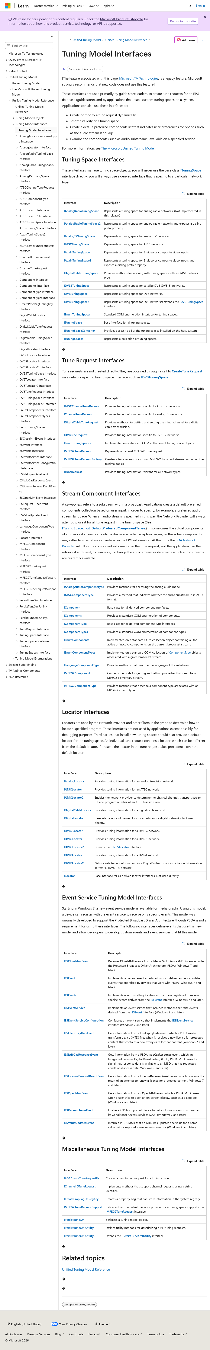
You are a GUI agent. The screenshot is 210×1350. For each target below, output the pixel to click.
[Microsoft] (8, 6)
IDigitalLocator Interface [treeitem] (34, 349)
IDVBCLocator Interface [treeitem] (34, 355)
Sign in (200, 5)
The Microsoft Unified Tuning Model (128, 148)
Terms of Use (155, 1334)
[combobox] (29, 45)
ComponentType (180, 652)
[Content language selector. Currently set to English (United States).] (24, 1324)
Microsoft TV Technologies (138, 78)
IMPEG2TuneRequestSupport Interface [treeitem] (37, 591)
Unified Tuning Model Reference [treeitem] (29, 109)
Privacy (93, 1334)
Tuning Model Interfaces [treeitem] (35, 130)
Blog (58, 1334)
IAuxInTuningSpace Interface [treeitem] (37, 228)
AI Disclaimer (13, 1334)
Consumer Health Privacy (122, 1334)
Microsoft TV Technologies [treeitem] (26, 53)
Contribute (76, 1334)
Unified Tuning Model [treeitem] (26, 83)
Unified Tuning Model (87, 40)
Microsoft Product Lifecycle (121, 19)
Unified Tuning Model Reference (126, 40)
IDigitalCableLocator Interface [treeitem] (32, 318)
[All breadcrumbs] (66, 39)
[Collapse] (52, 37)
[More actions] (203, 39)
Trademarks (176, 1334)
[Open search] (190, 6)
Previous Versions (38, 1334)
